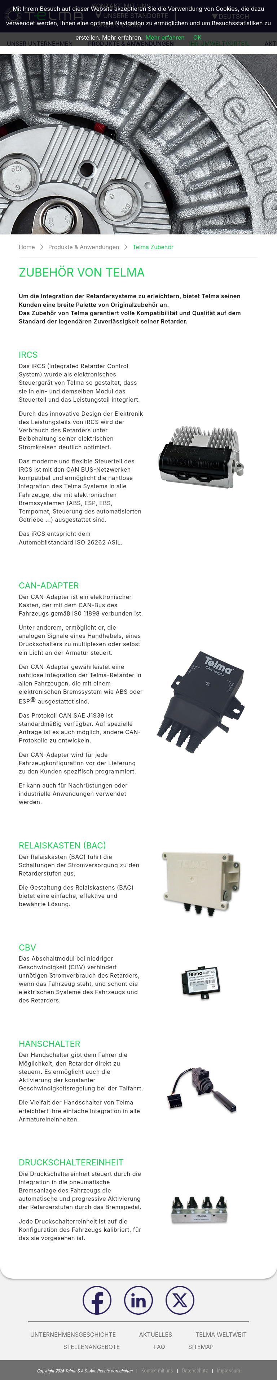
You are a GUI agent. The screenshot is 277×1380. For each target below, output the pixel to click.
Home (27, 247)
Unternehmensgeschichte (73, 1334)
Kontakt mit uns (160, 1370)
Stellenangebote (97, 1346)
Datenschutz (195, 1370)
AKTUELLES (155, 1334)
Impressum (226, 1370)
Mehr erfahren (165, 37)
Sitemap (201, 1346)
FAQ (159, 1346)
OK (197, 37)
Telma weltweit (221, 1334)
